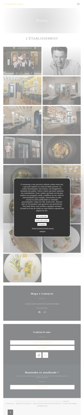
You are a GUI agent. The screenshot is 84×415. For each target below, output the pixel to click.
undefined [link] (42, 231)
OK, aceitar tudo (42, 216)
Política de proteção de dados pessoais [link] (43, 228)
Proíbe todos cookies (42, 220)
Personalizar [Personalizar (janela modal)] (42, 224)
